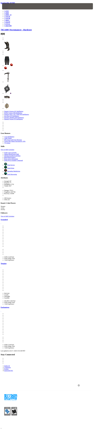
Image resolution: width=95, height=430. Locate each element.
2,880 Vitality (8, 138)
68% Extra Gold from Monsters (13, 140)
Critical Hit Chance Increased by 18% (14, 141)
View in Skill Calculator (7, 149)
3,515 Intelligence (9, 136)
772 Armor (7, 143)
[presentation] (7, 6)
